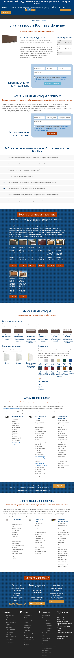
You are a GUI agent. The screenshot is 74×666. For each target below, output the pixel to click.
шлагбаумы (27, 626)
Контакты (51, 17)
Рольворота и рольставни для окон (29, 641)
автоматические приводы (11, 410)
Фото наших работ (37, 604)
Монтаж (48, 624)
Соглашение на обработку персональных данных (47, 653)
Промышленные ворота (11, 625)
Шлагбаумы (9, 640)
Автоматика (9, 643)
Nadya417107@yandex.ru (64, 633)
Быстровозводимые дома (30, 635)
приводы (27, 631)
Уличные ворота (11, 621)
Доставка (49, 627)
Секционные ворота (10, 617)
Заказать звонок (65, 10)
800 (16, 443)
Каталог (6, 12)
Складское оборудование (10, 629)
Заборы (26, 645)
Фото (43, 17)
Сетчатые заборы (11, 638)
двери (26, 624)
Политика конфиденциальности (49, 646)
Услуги (34, 17)
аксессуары (27, 629)
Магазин (31, 17)
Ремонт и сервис (49, 630)
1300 (18, 443)
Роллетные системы (9, 634)
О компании (26, 17)
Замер (48, 621)
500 (13, 443)
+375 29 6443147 (63, 7)
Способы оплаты (39, 17)
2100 (13, 445)
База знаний (47, 17)
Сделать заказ (59, 486)
